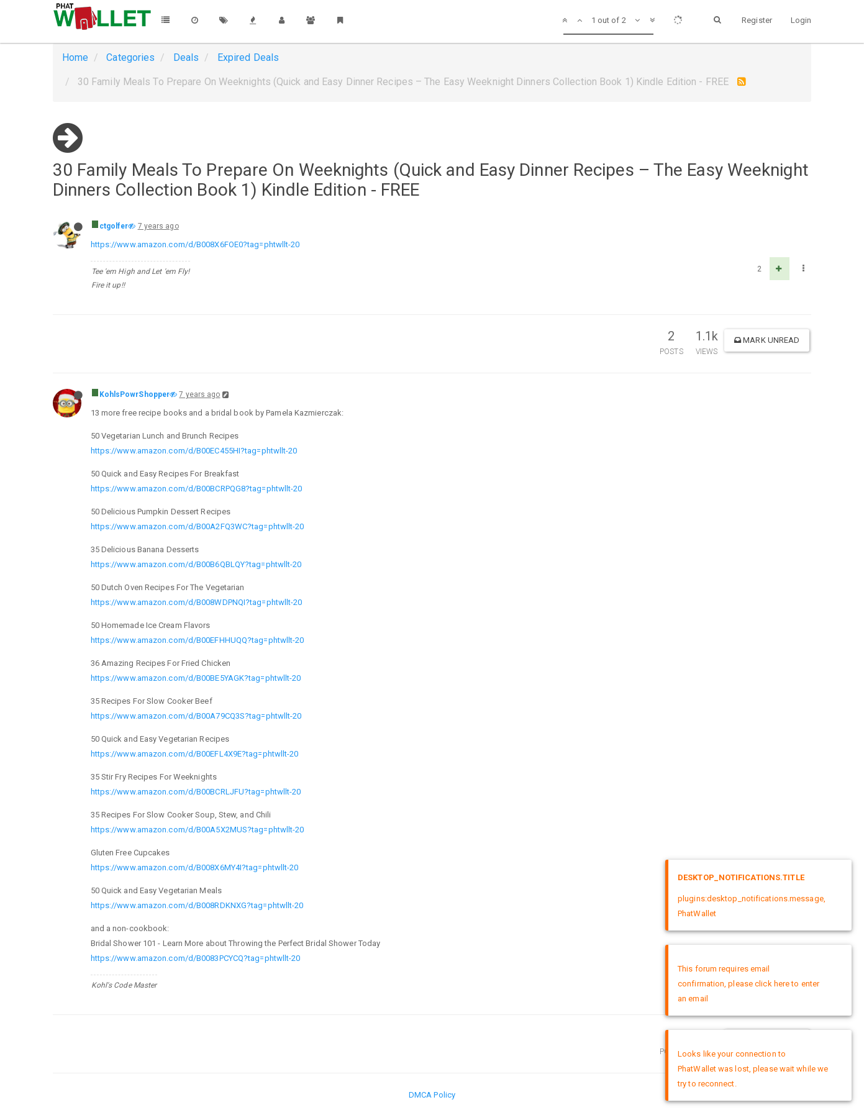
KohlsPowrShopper (134, 394)
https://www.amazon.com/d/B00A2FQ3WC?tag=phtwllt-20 (197, 526)
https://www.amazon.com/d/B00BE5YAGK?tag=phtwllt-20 (196, 678)
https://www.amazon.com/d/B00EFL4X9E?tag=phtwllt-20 (195, 753)
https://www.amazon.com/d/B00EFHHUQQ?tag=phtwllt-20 (197, 640)
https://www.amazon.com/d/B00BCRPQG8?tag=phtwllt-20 (196, 488)
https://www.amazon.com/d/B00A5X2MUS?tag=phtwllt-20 (197, 829)
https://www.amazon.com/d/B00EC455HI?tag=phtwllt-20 (194, 450)
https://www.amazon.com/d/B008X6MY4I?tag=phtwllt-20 (195, 867)
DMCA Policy (432, 1094)
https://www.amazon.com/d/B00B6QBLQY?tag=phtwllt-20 (196, 564)
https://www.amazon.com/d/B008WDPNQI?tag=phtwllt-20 (196, 602)
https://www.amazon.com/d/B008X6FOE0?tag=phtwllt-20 (195, 244)
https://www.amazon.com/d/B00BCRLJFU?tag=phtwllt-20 (196, 791)
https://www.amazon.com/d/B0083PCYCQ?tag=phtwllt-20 (196, 958)
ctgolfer (114, 226)
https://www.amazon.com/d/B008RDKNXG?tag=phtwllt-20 (197, 905)
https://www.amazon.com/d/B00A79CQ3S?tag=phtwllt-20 (196, 716)
